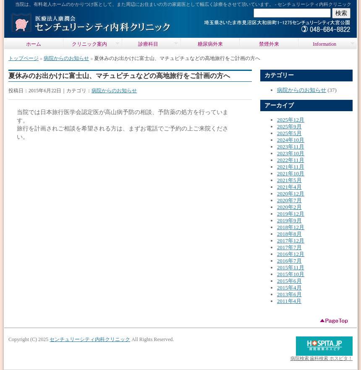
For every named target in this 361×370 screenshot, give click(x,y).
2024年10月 (290, 140)
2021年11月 (290, 167)
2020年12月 (290, 193)
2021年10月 (290, 173)
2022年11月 (290, 160)
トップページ (23, 58)
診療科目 (150, 44)
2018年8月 (289, 234)
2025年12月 (290, 120)
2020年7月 (289, 200)
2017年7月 (289, 247)
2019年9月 (289, 220)
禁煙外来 (269, 44)
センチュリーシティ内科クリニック (90, 339)
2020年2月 (289, 207)
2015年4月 (289, 287)
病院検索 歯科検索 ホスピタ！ (321, 358)
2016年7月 (289, 261)
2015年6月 (289, 281)
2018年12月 (290, 227)
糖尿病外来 (210, 44)
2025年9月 (289, 126)
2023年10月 (290, 153)
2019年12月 (290, 214)
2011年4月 (289, 301)
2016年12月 (290, 254)
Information (326, 44)
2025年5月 (289, 133)
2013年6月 (289, 294)
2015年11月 (290, 267)
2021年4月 (289, 187)
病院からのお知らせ (66, 58)
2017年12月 (290, 240)
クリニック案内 (91, 44)
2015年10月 (290, 274)
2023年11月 (290, 146)
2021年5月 (289, 180)
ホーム (33, 44)
